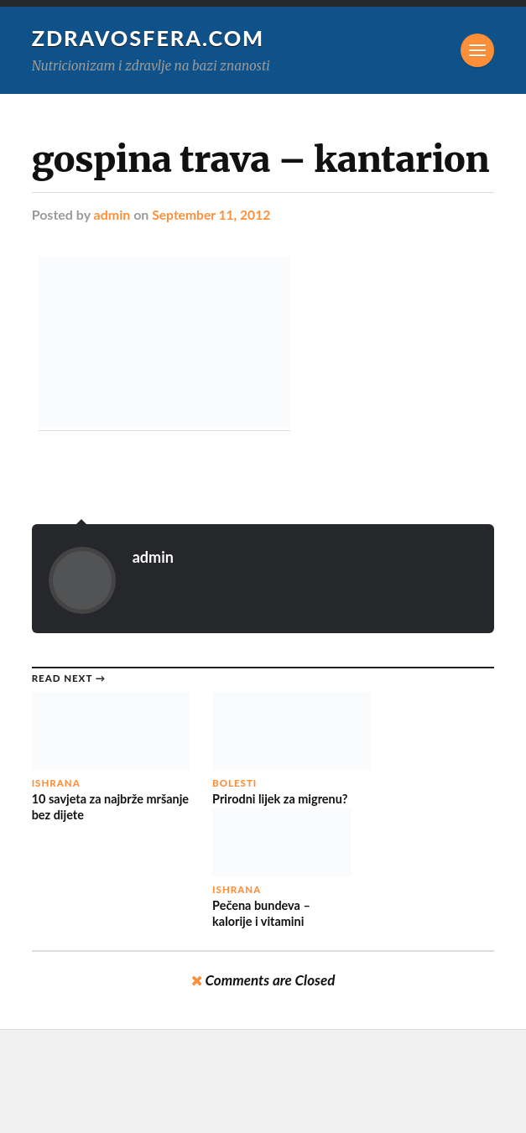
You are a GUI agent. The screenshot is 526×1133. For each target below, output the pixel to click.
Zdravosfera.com (149, 37)
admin (112, 214)
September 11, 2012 (212, 214)
